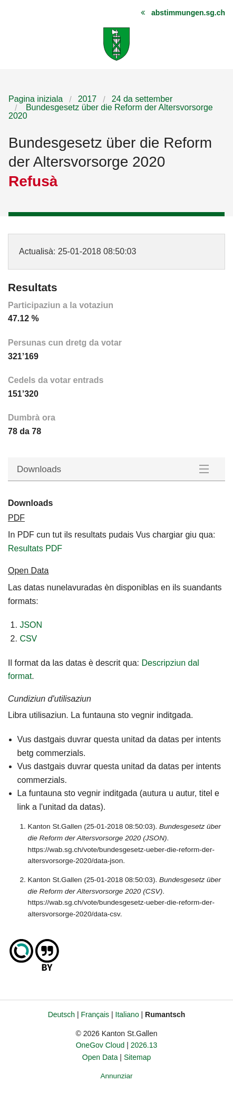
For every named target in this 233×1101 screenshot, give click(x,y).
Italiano (127, 1014)
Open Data (100, 1057)
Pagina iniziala (35, 98)
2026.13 (144, 1045)
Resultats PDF (35, 548)
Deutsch (61, 1014)
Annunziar (116, 1076)
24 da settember (142, 98)
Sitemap (137, 1057)
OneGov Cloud (100, 1045)
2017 (87, 98)
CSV (28, 638)
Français (95, 1014)
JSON (31, 624)
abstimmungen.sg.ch (188, 12)
